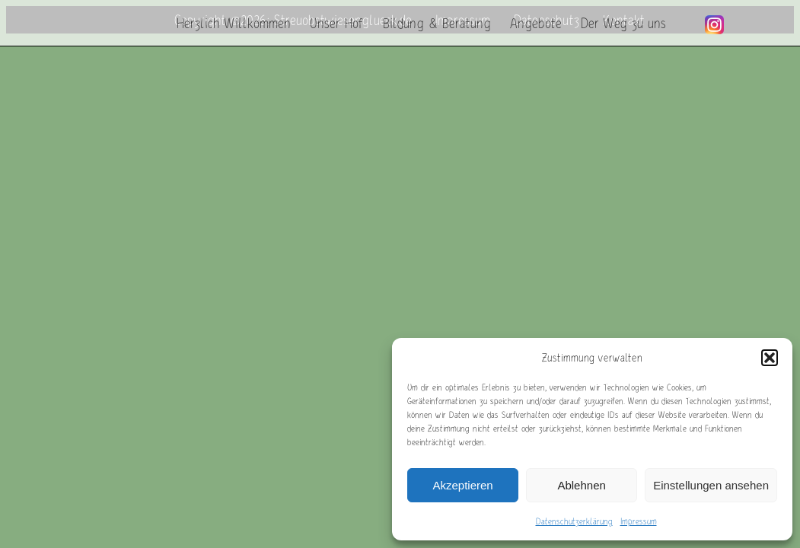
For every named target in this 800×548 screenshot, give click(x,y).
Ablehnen (581, 485)
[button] (769, 357)
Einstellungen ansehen (711, 485)
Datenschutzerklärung (574, 521)
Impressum (638, 521)
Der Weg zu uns (623, 23)
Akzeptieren (462, 485)
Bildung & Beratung (437, 23)
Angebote (536, 23)
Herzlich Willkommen (234, 23)
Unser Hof (337, 23)
